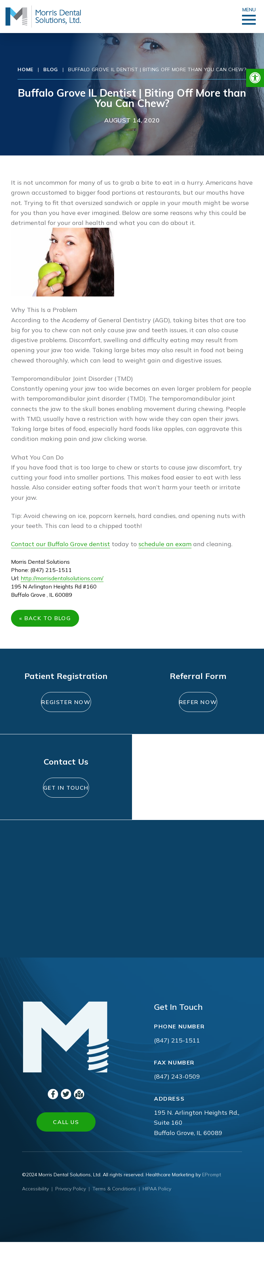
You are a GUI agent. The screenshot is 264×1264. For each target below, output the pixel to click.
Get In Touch (66, 805)
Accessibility (35, 1211)
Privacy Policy (70, 1211)
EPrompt (211, 1196)
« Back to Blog (48, 620)
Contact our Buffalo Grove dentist (60, 544)
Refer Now (198, 707)
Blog (50, 69)
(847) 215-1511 (177, 1062)
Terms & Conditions (114, 1211)
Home (25, 69)
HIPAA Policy (157, 1211)
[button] (255, 78)
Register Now (66, 711)
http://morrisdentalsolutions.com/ (62, 578)
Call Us (66, 1144)
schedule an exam (165, 544)
